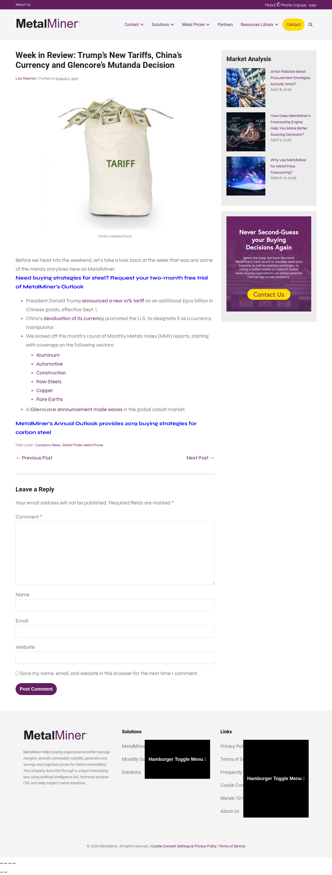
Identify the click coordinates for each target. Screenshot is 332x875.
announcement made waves (89, 409)
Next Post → (200, 458)
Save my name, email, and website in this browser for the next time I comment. (109, 673)
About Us (23, 4)
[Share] (9, 863)
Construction (51, 373)
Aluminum (48, 355)
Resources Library (260, 24)
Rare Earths (49, 399)
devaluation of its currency (74, 318)
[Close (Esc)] (14, 863)
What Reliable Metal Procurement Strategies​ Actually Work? (290, 77)
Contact (293, 24)
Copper (44, 390)
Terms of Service (232, 846)
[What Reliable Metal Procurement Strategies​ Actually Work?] (245, 87)
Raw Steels (48, 381)
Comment (29, 517)
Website (25, 647)
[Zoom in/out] (1, 863)
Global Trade (72, 445)
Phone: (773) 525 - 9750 (296, 5)
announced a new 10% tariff (113, 300)
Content (134, 24)
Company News (47, 445)
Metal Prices (196, 24)
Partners (225, 24)
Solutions (163, 24)
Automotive (49, 364)
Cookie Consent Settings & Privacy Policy (184, 846)
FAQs (269, 5)
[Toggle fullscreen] (5, 863)
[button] (310, 24)
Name (23, 594)
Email (22, 621)
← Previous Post (34, 458)
